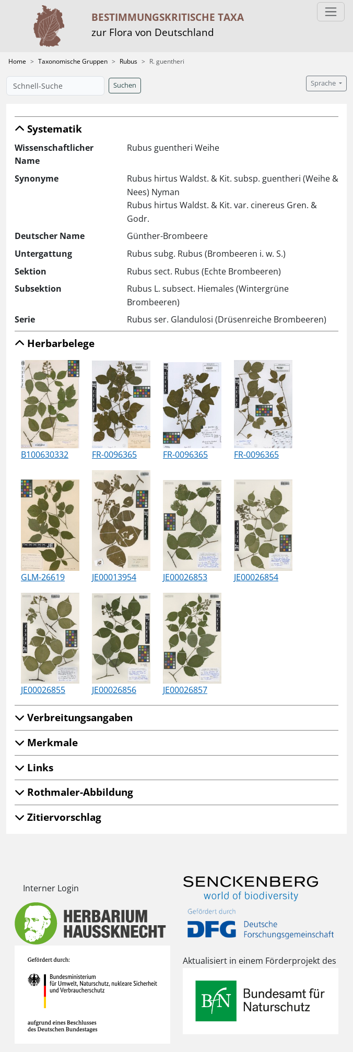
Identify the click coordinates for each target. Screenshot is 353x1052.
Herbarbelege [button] (55, 343)
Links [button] (34, 767)
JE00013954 (114, 577)
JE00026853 (185, 577)
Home (17, 61)
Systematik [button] (48, 129)
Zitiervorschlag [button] (58, 817)
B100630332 (44, 454)
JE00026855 (43, 690)
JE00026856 (114, 690)
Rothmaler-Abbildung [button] (74, 792)
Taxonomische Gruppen (73, 61)
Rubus (128, 61)
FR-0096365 (114, 454)
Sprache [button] (324, 83)
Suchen (124, 85)
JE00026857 (185, 690)
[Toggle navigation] (331, 11)
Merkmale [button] (46, 742)
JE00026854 (256, 577)
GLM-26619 (43, 577)
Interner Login (51, 888)
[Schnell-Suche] (55, 85)
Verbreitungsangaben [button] (74, 717)
